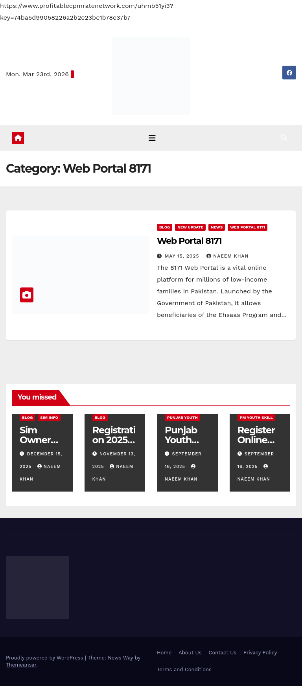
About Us (190, 654)
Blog (164, 228)
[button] (290, 138)
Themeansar (21, 666)
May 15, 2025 (183, 257)
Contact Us (223, 654)
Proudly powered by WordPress (45, 658)
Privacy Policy (260, 654)
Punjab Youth (182, 418)
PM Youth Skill (256, 418)
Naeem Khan (227, 257)
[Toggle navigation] (152, 138)
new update (190, 228)
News (217, 228)
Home (164, 654)
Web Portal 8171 (247, 228)
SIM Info (49, 418)
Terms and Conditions (184, 671)
